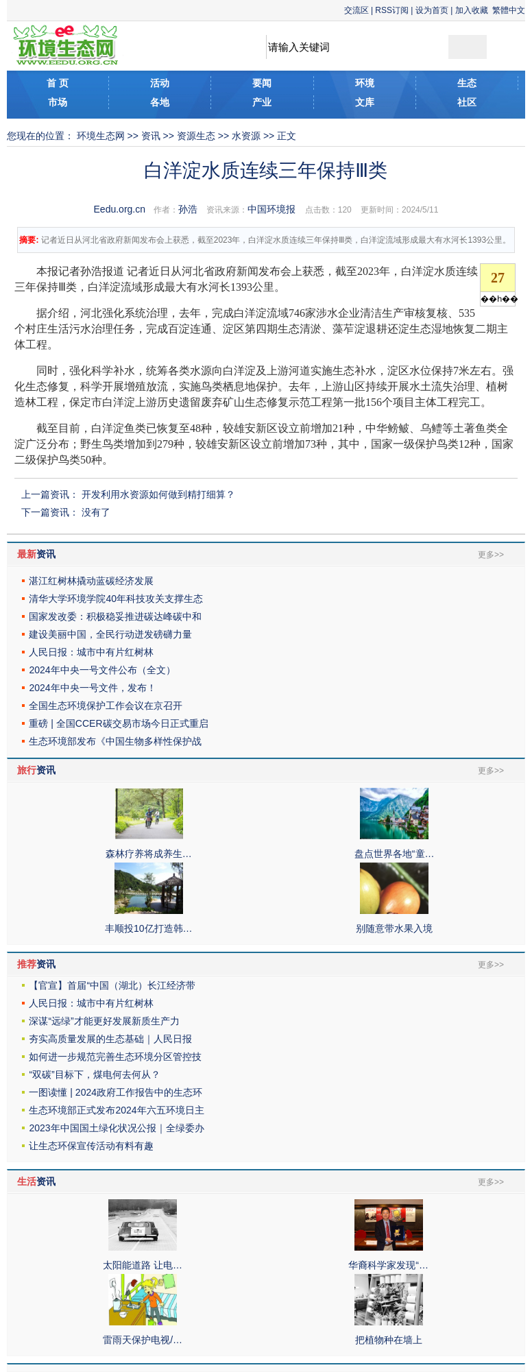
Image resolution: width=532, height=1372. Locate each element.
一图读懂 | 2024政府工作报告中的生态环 (115, 1092)
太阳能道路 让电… (142, 1265)
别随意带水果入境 (394, 928)
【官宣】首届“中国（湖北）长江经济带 (112, 985)
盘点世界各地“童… (394, 853)
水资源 (246, 135)
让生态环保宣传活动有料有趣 (91, 1145)
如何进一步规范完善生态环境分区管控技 (115, 1056)
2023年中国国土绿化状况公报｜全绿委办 (116, 1127)
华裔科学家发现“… (388, 1265)
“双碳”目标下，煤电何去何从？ (94, 1074)
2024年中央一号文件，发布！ (92, 687)
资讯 (150, 135)
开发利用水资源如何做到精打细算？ (158, 494)
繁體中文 (508, 10)
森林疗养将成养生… (149, 853)
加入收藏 (471, 10)
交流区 (356, 10)
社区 (466, 102)
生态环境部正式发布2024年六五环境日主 (116, 1110)
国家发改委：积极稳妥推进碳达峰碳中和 (115, 616)
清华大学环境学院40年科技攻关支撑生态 (116, 598)
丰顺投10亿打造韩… (149, 928)
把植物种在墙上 (388, 1339)
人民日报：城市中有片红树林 (91, 652)
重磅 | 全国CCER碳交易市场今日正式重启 (118, 723)
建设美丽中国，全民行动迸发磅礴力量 (110, 634)
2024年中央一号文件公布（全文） (102, 669)
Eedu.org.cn (120, 209)
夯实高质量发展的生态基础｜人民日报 (110, 1038)
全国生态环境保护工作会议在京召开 (105, 705)
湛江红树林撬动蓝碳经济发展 (91, 580)
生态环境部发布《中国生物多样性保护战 (115, 741)
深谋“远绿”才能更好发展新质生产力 (104, 1020)
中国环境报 (271, 209)
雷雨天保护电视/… (142, 1339)
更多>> (491, 554)
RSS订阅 (392, 10)
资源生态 (196, 135)
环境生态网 (101, 135)
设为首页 (431, 10)
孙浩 (187, 209)
